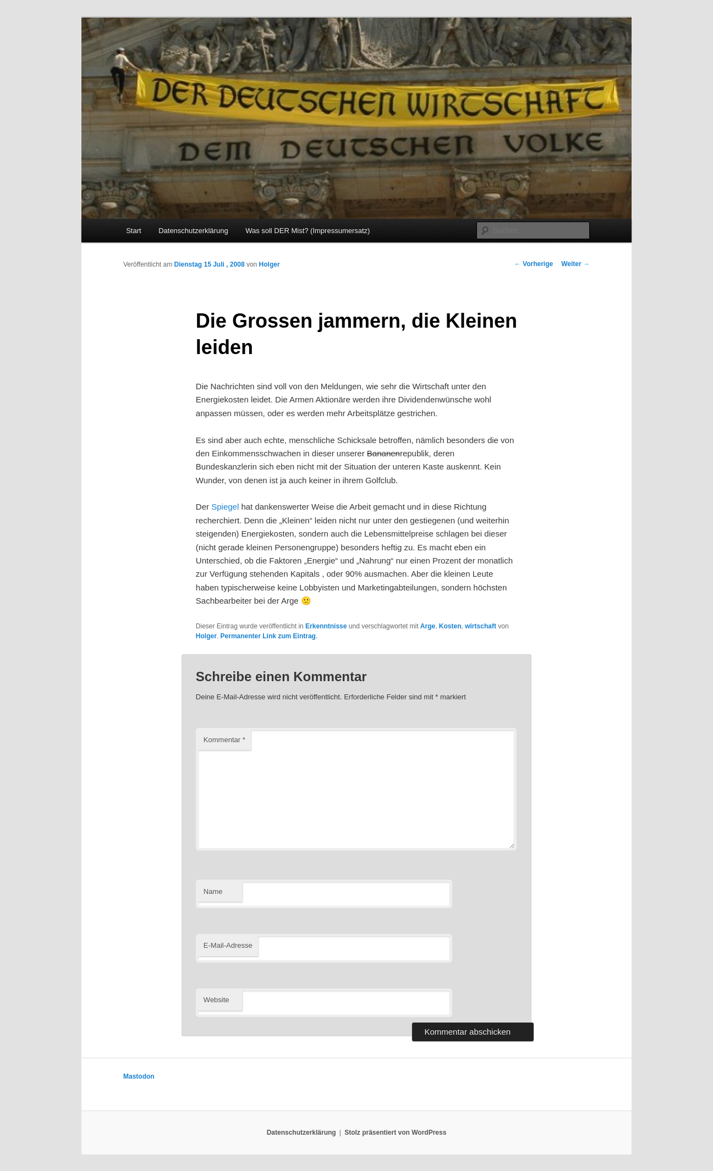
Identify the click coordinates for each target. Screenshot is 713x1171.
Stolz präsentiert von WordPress (395, 1132)
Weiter (575, 264)
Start (133, 231)
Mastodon (139, 1076)
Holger (269, 264)
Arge (427, 626)
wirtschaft (480, 626)
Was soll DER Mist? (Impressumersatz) (307, 231)
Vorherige (533, 264)
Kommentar (224, 740)
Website (216, 1000)
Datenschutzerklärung (193, 231)
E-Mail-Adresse (228, 945)
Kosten (450, 626)
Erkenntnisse (326, 626)
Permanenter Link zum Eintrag (268, 636)
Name (213, 891)
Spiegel (225, 506)
